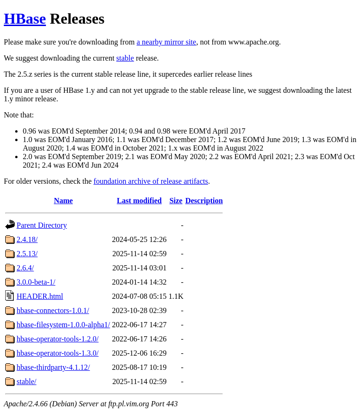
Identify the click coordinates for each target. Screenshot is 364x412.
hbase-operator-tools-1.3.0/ (58, 353)
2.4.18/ (27, 239)
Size (175, 201)
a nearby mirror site (166, 42)
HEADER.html (40, 296)
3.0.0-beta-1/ (36, 282)
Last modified (139, 201)
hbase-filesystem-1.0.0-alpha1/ (63, 325)
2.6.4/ (25, 268)
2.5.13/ (27, 254)
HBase (25, 18)
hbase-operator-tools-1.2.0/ (58, 339)
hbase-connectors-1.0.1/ (53, 310)
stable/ (26, 381)
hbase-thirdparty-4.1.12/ (53, 367)
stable (125, 58)
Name (63, 201)
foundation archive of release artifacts (150, 181)
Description (204, 201)
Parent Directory (42, 225)
